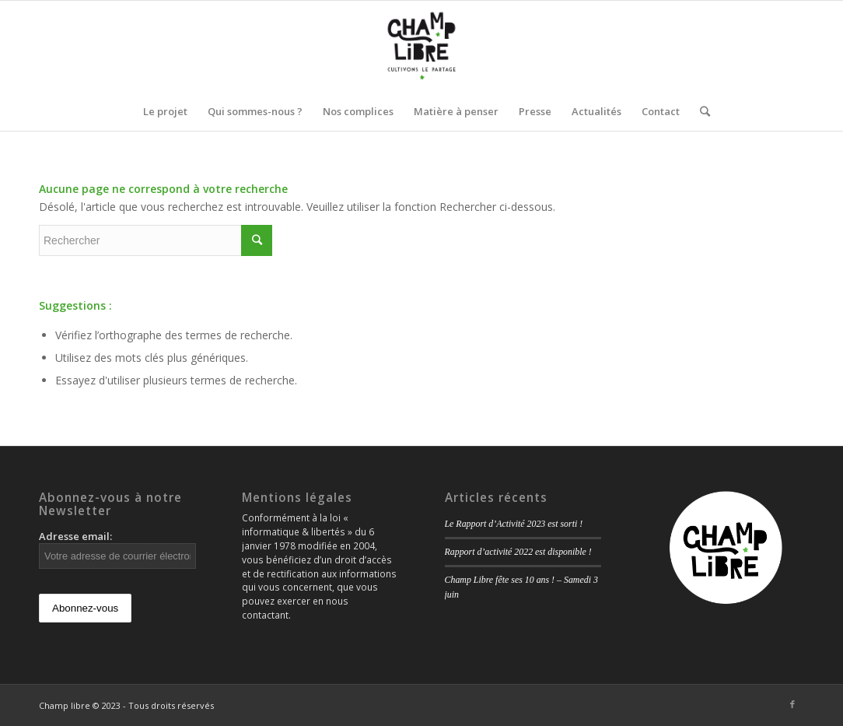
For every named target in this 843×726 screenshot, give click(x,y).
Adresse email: (117, 549)
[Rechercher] (700, 111)
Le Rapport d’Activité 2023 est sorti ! (514, 523)
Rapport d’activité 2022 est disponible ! (518, 551)
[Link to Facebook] (792, 704)
